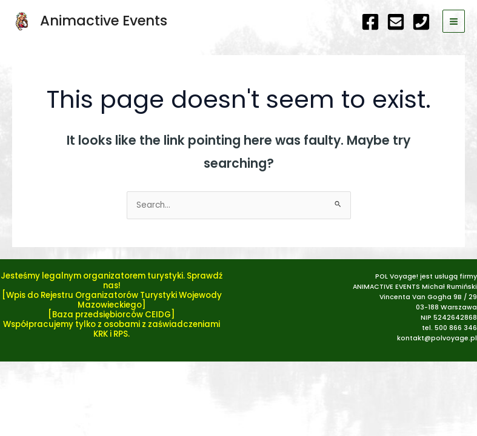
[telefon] (421, 22)
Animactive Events (103, 20)
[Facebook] (370, 22)
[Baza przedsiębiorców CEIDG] (111, 314)
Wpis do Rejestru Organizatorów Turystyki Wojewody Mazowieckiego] (114, 300)
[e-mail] (396, 22)
